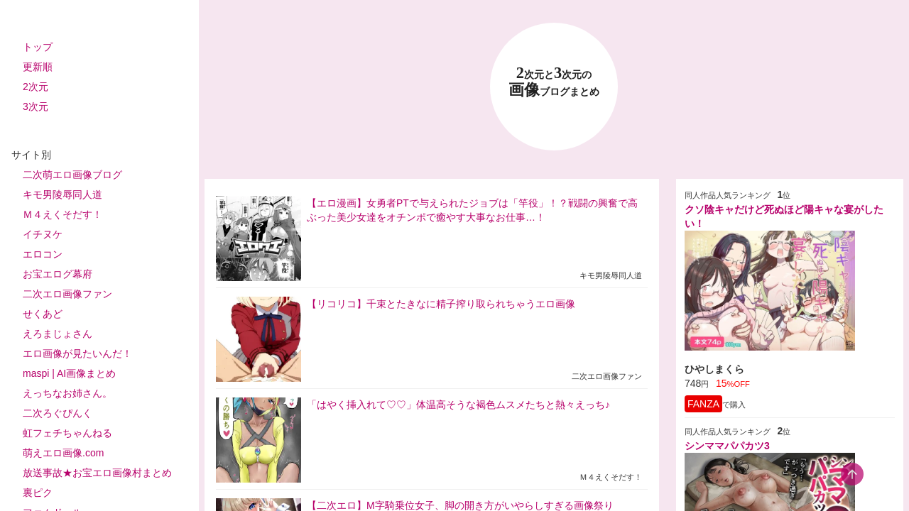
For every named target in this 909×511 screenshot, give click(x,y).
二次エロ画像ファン (67, 294)
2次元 (35, 86)
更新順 (38, 66)
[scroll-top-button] (852, 474)
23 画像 (553, 82)
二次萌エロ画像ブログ (72, 174)
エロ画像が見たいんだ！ (77, 353)
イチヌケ (42, 234)
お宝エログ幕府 (57, 274)
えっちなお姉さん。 (67, 393)
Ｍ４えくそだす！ (62, 214)
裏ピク (38, 492)
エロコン (42, 254)
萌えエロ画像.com (63, 452)
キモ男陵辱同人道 (62, 194)
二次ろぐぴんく (57, 413)
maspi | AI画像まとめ (69, 373)
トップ (38, 47)
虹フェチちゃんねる (67, 433)
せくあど (42, 313)
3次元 (35, 106)
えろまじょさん (57, 333)
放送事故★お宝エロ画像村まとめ (97, 472)
